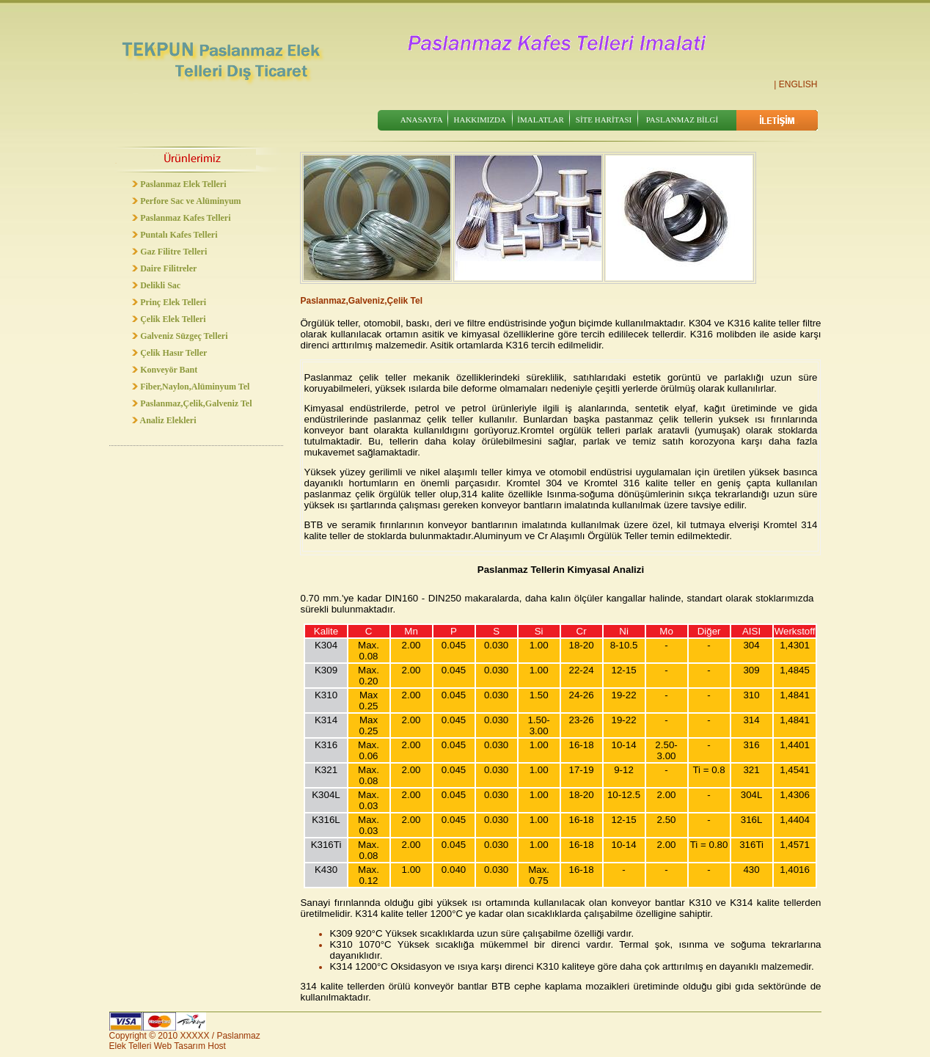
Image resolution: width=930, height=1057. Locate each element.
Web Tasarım (179, 1046)
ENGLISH (798, 84)
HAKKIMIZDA (480, 119)
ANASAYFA (421, 119)
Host (217, 1046)
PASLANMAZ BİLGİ (682, 119)
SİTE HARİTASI (603, 119)
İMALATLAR (540, 119)
